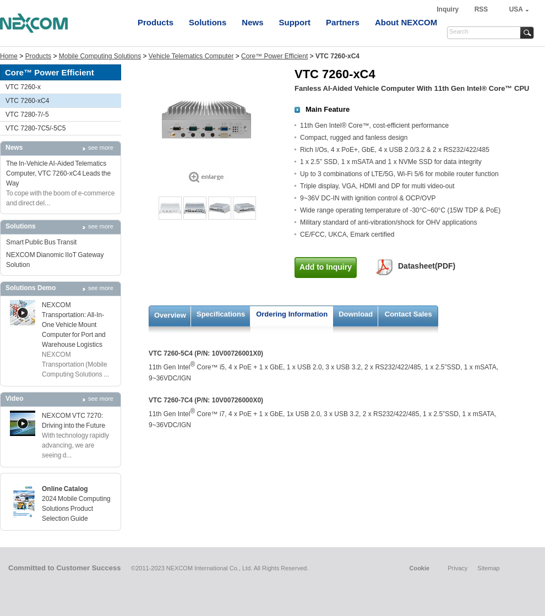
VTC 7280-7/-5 (27, 114)
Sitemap (488, 568)
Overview (170, 315)
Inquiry (448, 9)
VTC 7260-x (23, 87)
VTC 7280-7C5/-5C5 (36, 128)
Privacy (457, 568)
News (252, 22)
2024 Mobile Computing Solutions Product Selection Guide (76, 508)
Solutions (207, 22)
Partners (342, 22)
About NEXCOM (406, 22)
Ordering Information (292, 314)
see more (100, 147)
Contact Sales (408, 314)
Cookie (419, 568)
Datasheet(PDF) (426, 265)
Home (9, 56)
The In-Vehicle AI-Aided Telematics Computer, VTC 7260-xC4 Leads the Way (58, 173)
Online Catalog (65, 489)
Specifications (221, 314)
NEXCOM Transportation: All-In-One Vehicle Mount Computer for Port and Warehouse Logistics (74, 324)
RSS (481, 9)
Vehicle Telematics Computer (191, 56)
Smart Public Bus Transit (41, 242)
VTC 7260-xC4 (27, 101)
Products (155, 22)
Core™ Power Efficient (274, 56)
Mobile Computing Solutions (100, 56)
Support (295, 22)
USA (516, 9)
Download (356, 314)
